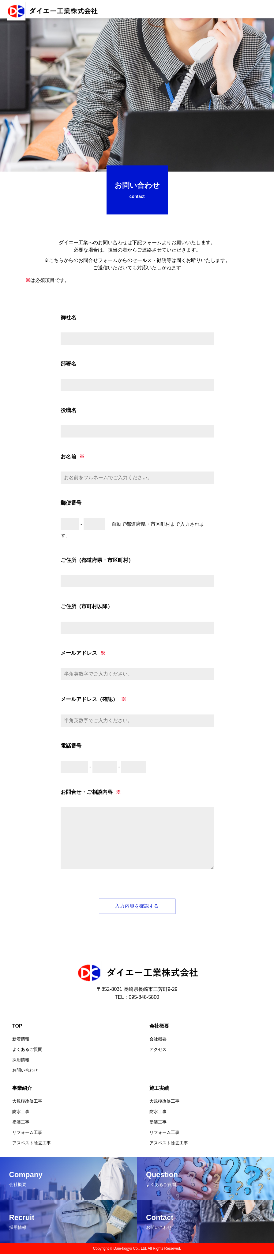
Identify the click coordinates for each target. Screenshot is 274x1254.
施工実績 (159, 1088)
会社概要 (159, 1026)
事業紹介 (22, 1088)
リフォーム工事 (27, 1132)
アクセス (158, 1049)
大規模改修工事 (27, 1101)
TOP (17, 1026)
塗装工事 (20, 1122)
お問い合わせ (25, 1070)
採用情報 (20, 1059)
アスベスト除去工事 (31, 1142)
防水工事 (20, 1111)
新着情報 (20, 1038)
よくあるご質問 (27, 1049)
